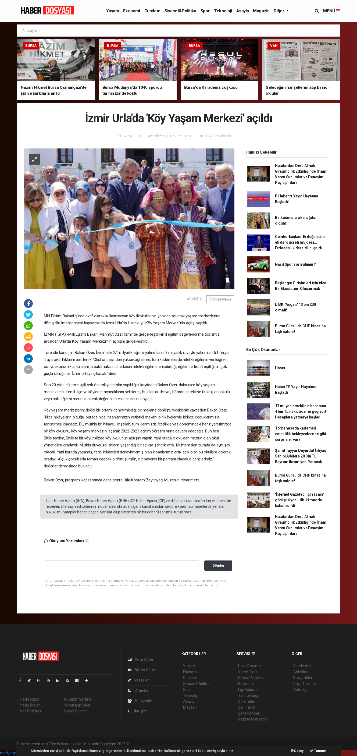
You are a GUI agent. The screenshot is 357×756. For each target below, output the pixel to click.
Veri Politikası (31, 711)
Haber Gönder (75, 711)
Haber (280, 368)
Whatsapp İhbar (77, 705)
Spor (205, 10)
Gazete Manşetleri (253, 719)
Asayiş (242, 10)
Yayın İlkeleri (30, 705)
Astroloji (300, 689)
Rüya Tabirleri (304, 684)
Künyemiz (140, 701)
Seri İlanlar (247, 707)
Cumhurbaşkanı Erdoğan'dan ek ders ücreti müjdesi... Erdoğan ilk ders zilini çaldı (300, 242)
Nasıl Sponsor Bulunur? (295, 264)
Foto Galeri (141, 660)
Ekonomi (131, 10)
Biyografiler (302, 678)
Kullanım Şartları (77, 699)
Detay (297, 751)
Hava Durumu (249, 666)
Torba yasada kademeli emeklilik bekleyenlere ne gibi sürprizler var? (300, 434)
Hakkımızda (29, 699)
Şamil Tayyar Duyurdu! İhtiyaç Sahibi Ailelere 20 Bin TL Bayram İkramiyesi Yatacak (300, 456)
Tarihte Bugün (250, 695)
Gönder (218, 565)
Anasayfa (29, 31)
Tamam (318, 751)
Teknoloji (223, 10)
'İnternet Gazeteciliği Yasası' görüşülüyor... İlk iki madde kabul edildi (299, 500)
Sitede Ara (302, 666)
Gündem (152, 10)
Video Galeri (142, 670)
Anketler (300, 672)
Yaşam (112, 10)
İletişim (137, 711)
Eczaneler (246, 684)
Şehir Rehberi (249, 713)
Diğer (279, 10)
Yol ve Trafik (248, 672)
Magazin (261, 10)
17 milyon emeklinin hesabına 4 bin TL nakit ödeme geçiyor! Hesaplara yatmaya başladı (300, 411)
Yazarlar (138, 680)
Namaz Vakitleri (251, 678)
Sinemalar (246, 701)
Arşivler (138, 690)
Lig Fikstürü (247, 689)
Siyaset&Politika (180, 10)
